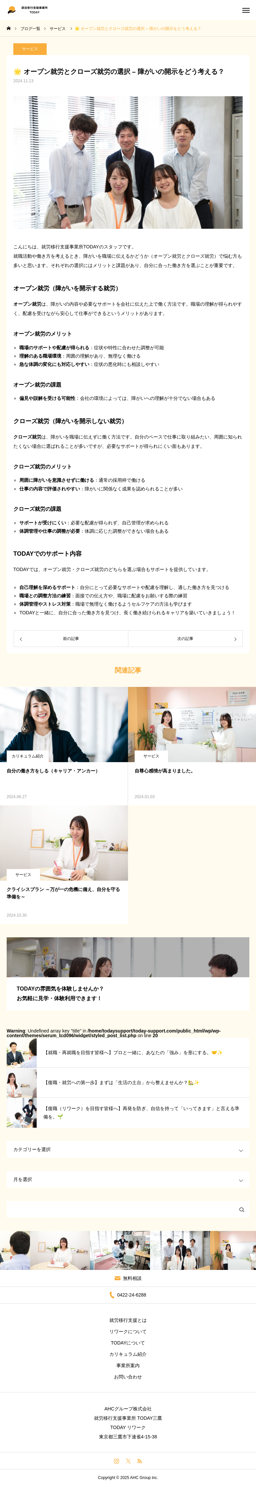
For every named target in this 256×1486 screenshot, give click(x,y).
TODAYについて (128, 1342)
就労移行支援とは (128, 1320)
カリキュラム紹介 (28, 756)
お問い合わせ (128, 1376)
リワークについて (128, 1331)
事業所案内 (128, 1365)
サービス (30, 52)
